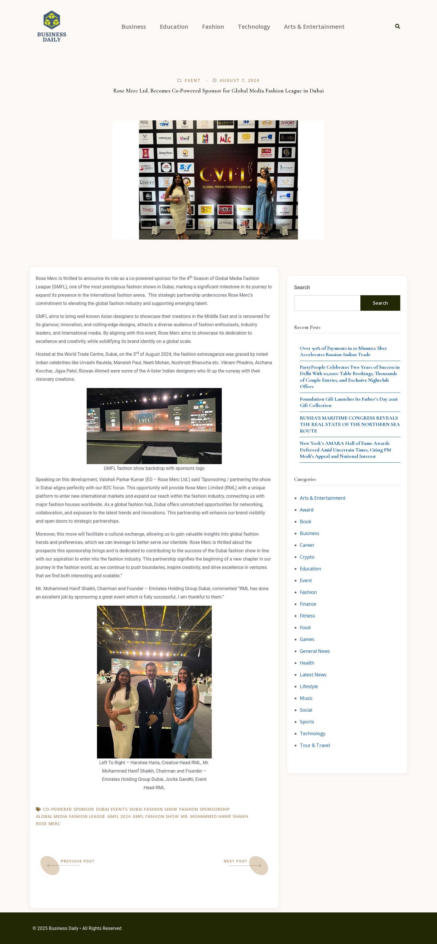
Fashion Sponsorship (204, 809)
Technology (312, 733)
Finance (308, 604)
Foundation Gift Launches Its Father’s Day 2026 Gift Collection (349, 402)
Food (305, 627)
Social (306, 710)
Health (307, 663)
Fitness (307, 616)
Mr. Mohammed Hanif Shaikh (214, 816)
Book (305, 521)
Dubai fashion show (153, 809)
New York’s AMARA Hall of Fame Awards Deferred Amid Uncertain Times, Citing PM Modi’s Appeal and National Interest (345, 449)
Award (306, 510)
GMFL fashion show (156, 816)
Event (193, 80)
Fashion (308, 592)
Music (306, 698)
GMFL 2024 (118, 816)
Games (307, 639)
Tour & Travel (315, 745)
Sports (307, 722)
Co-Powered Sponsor (68, 809)
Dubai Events (112, 809)
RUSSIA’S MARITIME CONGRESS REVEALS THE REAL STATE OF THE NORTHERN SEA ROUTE (350, 424)
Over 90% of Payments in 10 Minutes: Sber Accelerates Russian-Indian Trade (343, 351)
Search (302, 287)
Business (309, 533)
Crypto (307, 557)
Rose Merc (48, 823)
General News (315, 651)
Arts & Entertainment (322, 498)
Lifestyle (309, 686)
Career (307, 545)
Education (310, 568)
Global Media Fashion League (71, 816)
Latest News (313, 674)
